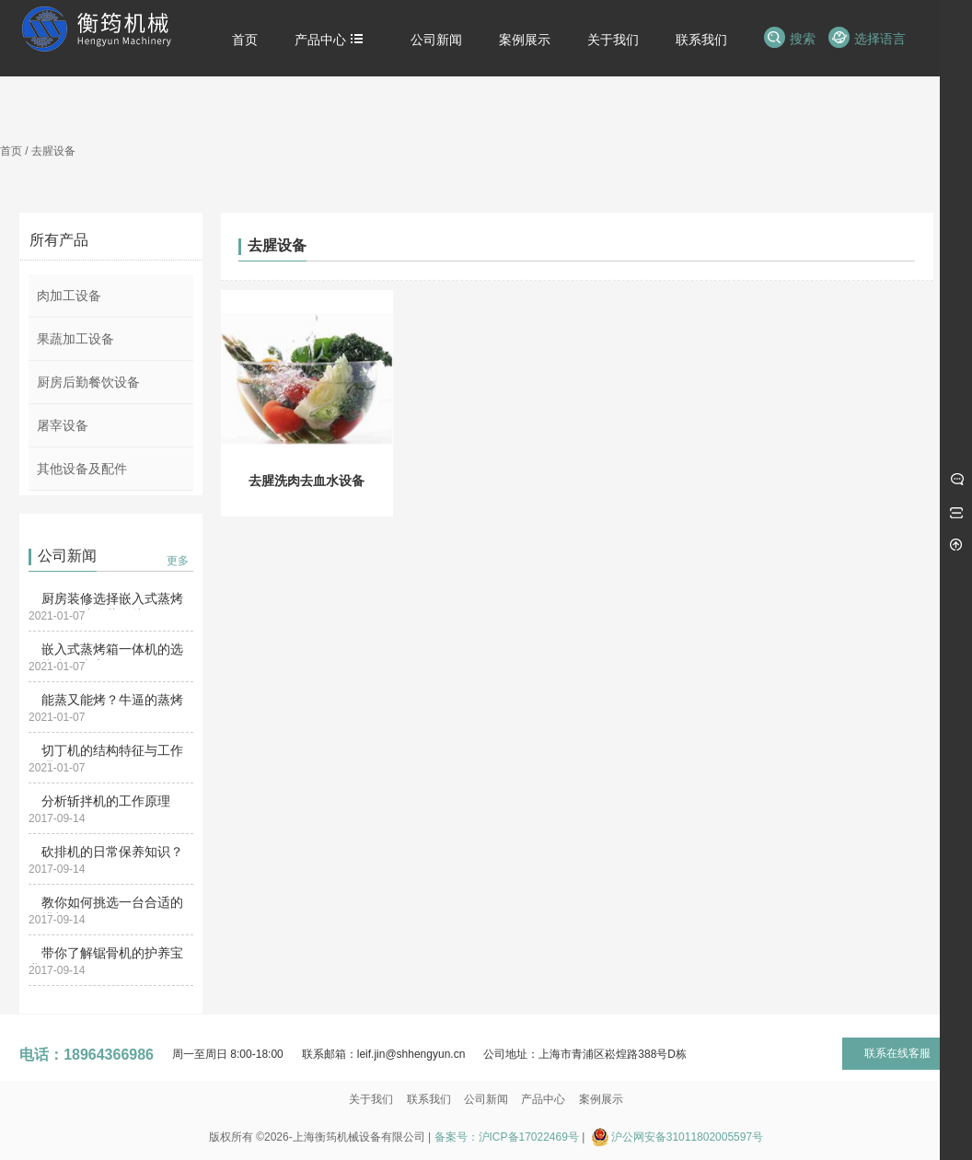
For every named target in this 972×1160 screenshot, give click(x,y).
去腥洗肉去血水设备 (306, 480)
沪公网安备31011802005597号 (687, 1137)
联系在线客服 (897, 1053)
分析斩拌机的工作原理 (105, 801)
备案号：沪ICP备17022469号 (506, 1137)
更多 (178, 560)
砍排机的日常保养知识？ (112, 851)
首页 (11, 151)
